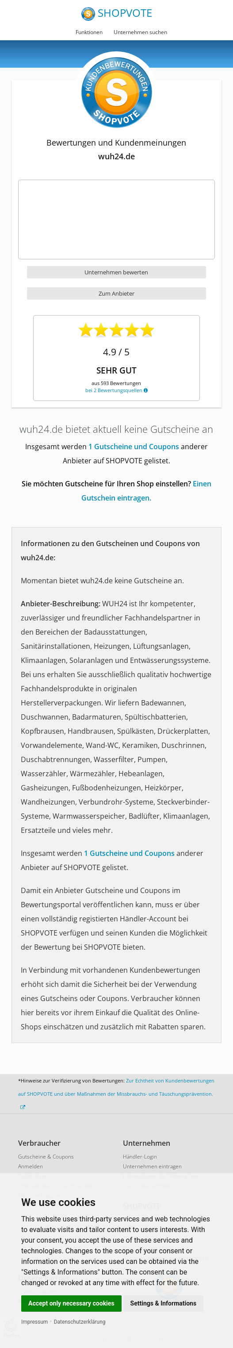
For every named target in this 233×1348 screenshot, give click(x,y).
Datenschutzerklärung (80, 1322)
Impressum (34, 1322)
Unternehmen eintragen (152, 1166)
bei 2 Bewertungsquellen (116, 390)
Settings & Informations (163, 1303)
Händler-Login (140, 1156)
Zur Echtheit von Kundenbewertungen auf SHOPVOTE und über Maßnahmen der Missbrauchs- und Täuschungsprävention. (116, 1093)
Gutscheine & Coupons (46, 1156)
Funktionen (89, 32)
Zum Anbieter (116, 293)
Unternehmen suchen (140, 32)
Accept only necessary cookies (71, 1303)
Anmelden (30, 1166)
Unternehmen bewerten (116, 272)
